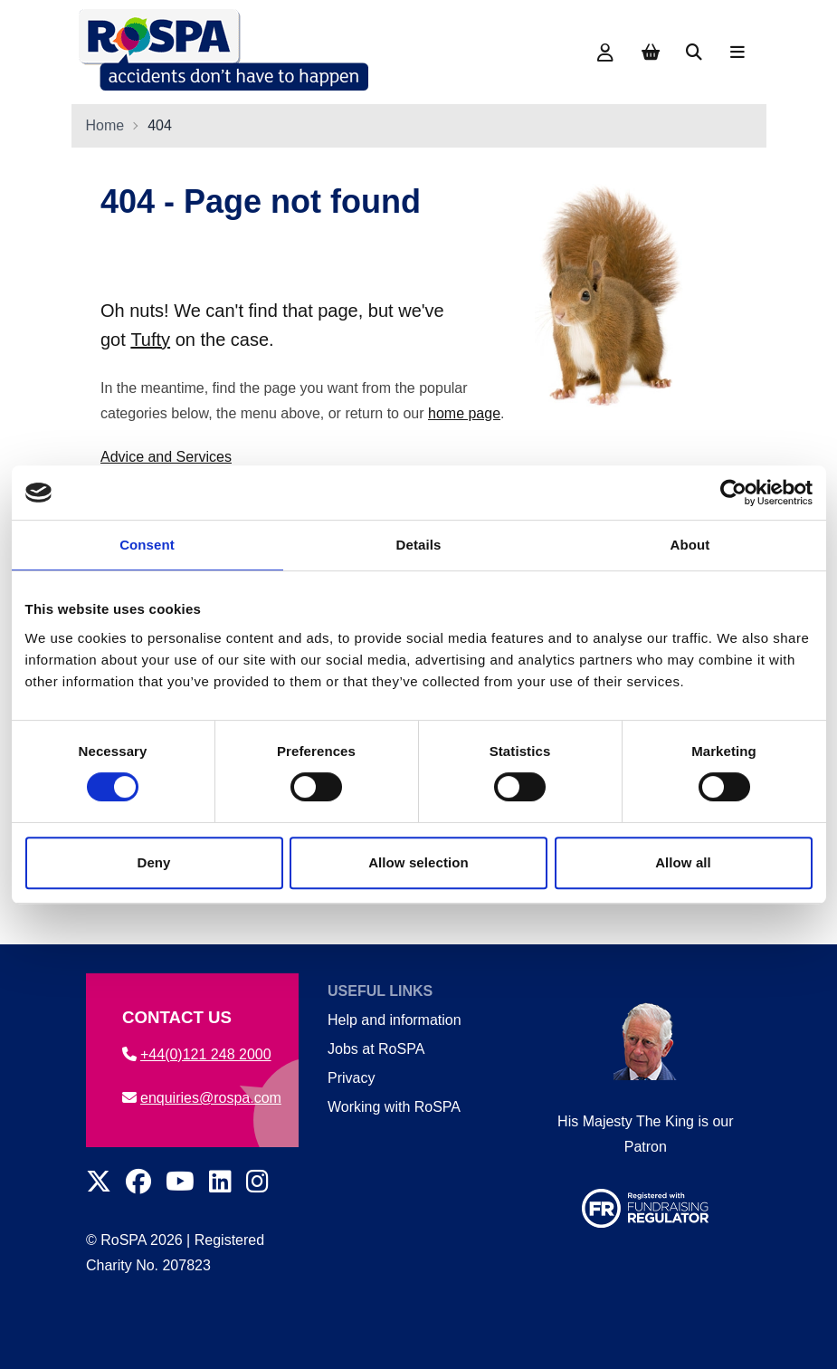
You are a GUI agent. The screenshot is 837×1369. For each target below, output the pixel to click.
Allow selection (418, 862)
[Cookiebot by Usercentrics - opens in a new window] (733, 492)
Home (105, 125)
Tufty (150, 339)
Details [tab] (419, 544)
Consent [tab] (147, 544)
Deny (153, 862)
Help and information (394, 1020)
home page (464, 413)
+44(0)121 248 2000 (196, 1054)
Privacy (350, 1078)
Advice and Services (166, 456)
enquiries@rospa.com (201, 1098)
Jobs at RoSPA (375, 1049)
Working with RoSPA (393, 1107)
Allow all (683, 862)
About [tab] (690, 544)
